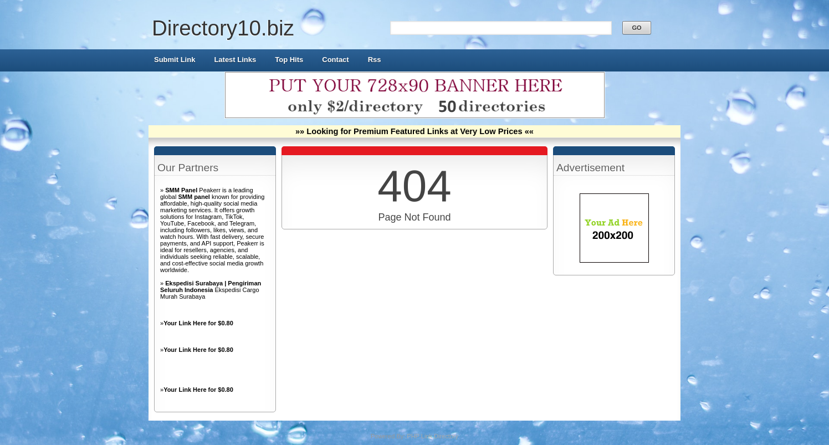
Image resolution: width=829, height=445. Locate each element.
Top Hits (289, 59)
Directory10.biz (223, 28)
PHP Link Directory (432, 436)
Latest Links (235, 59)
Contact (335, 59)
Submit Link (174, 59)
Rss (374, 59)
